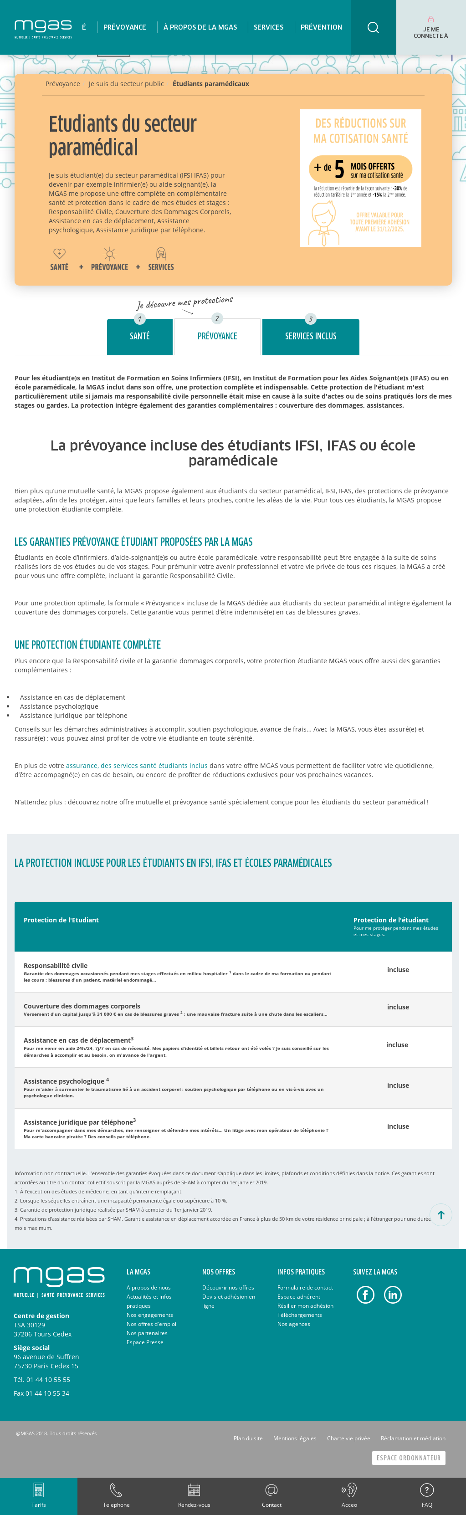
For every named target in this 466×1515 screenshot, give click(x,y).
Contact (272, 1505)
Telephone (116, 1505)
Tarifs (38, 1505)
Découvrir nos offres (228, 1287)
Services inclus (311, 337)
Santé (140, 337)
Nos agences (293, 1324)
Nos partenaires (147, 1333)
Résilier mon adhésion (305, 1306)
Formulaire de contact (305, 1287)
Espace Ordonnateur (409, 1458)
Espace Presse (145, 1342)
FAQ (427, 1505)
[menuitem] (124, 27)
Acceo (349, 1505)
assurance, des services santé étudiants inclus (137, 765)
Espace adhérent (298, 1296)
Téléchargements (299, 1315)
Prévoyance (217, 337)
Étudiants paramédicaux (211, 83)
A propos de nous (149, 1287)
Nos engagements (150, 1315)
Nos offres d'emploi (151, 1324)
